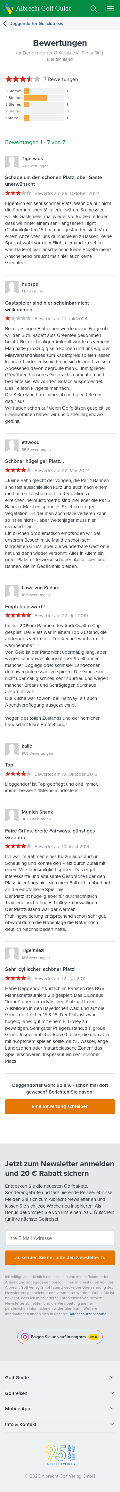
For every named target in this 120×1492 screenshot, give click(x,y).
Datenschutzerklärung (87, 1314)
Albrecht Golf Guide (44, 8)
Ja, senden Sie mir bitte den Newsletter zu (60, 1257)
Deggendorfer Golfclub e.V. (36, 23)
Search (93, 8)
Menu (110, 8)
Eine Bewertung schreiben (60, 1106)
